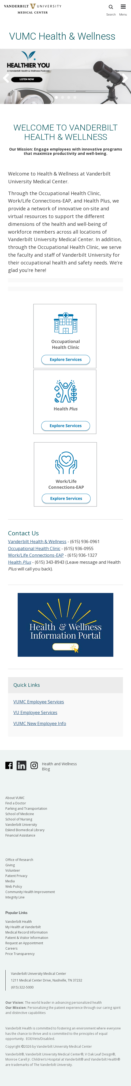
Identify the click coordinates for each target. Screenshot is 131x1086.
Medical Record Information (26, 932)
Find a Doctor (15, 803)
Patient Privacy (16, 876)
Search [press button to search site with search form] (111, 9)
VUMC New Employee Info (39, 723)
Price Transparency (20, 953)
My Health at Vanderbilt (23, 927)
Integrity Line (15, 897)
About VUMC (15, 798)
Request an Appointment (24, 943)
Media (10, 881)
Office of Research (19, 859)
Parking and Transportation (26, 808)
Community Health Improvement (30, 892)
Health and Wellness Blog (59, 766)
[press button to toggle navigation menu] (123, 13)
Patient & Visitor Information (26, 937)
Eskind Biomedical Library (24, 830)
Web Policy (13, 886)
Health (19, 562)
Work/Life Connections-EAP (36, 555)
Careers (11, 948)
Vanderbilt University (21, 824)
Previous (9, 77)
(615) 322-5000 (22, 987)
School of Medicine (19, 814)
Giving (10, 865)
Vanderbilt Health (18, 921)
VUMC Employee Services (38, 702)
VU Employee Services (35, 712)
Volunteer (12, 870)
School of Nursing (18, 819)
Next (121, 77)
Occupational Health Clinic (34, 548)
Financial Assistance (20, 835)
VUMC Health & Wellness (62, 36)
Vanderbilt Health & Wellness (37, 541)
